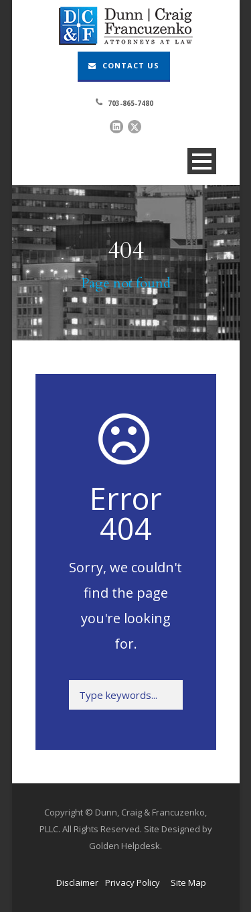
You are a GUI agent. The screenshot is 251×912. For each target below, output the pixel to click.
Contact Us (123, 65)
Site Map (188, 882)
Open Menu (201, 161)
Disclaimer (77, 882)
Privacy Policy (132, 882)
